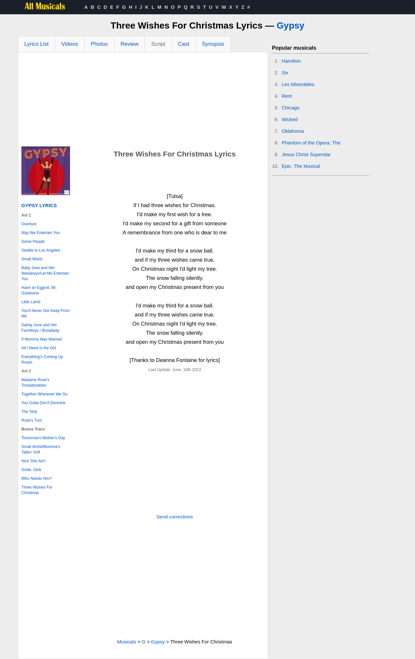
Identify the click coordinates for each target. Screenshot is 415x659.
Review (130, 44)
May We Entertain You (40, 232)
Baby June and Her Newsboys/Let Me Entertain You (45, 273)
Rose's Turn (31, 420)
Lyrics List (36, 44)
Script (158, 44)
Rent (287, 96)
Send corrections (175, 516)
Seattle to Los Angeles (40, 250)
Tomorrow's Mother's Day (43, 438)
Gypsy (290, 25)
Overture (29, 224)
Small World (31, 259)
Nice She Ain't (33, 461)
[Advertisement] (143, 101)
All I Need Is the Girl (38, 348)
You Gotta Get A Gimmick (43, 403)
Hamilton (291, 61)
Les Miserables (298, 84)
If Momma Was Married (41, 339)
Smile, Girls (31, 469)
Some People (33, 241)
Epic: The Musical (301, 166)
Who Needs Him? (36, 478)
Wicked (290, 119)
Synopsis (213, 44)
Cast (183, 44)
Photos (99, 44)
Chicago (291, 107)
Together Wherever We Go (44, 394)
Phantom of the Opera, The (311, 142)
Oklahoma (293, 131)
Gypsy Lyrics (39, 205)
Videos (69, 44)
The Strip (29, 411)
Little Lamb (31, 302)
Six (285, 72)
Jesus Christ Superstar (306, 154)
